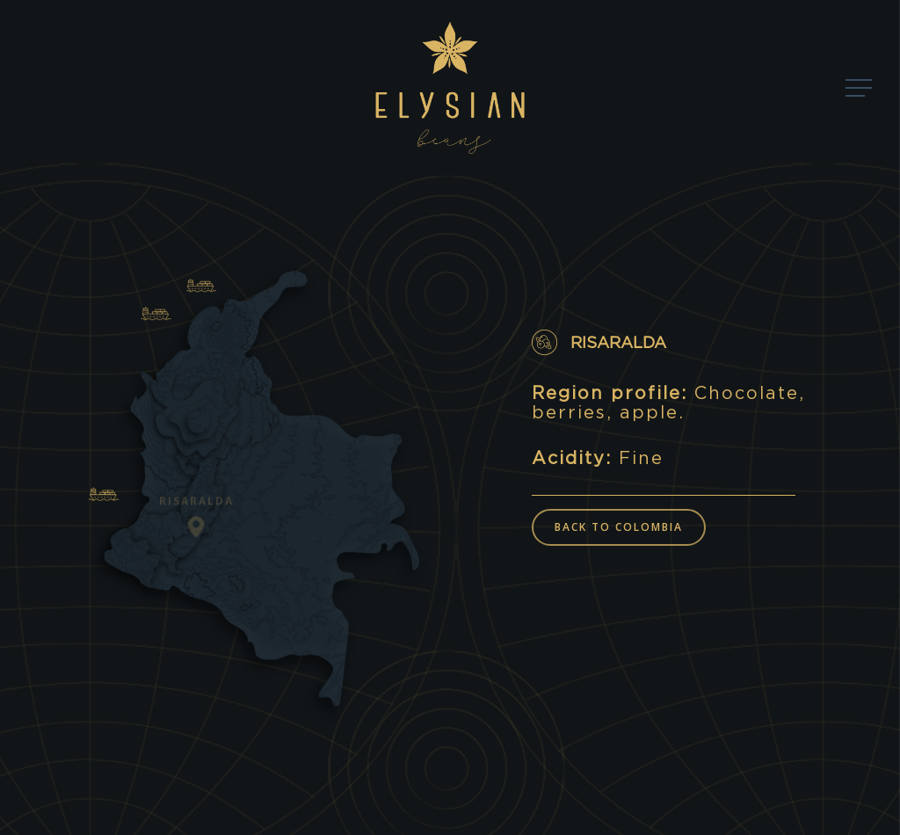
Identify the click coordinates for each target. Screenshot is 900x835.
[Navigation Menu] (860, 88)
